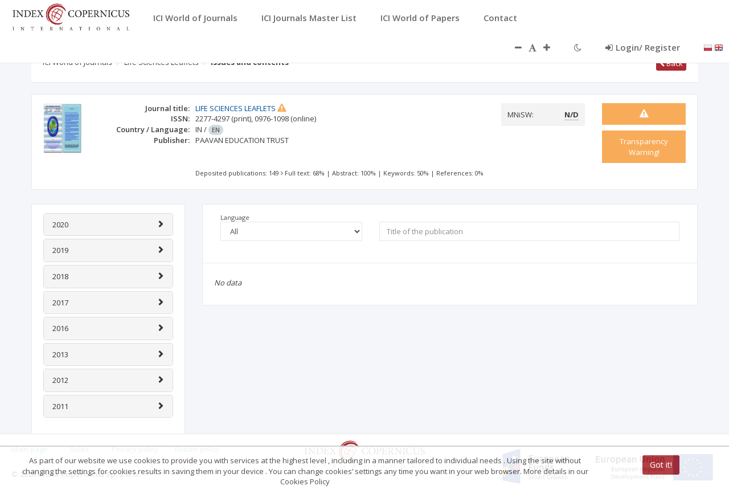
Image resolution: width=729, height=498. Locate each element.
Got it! (661, 464)
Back (671, 63)
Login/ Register (642, 47)
